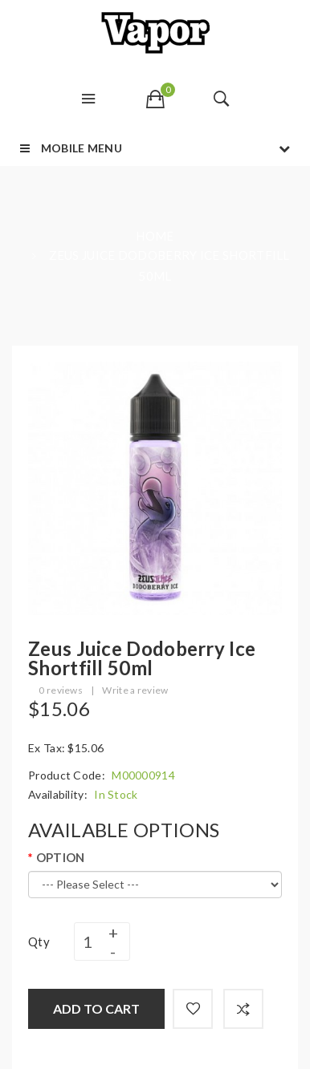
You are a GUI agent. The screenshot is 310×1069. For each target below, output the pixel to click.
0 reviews (61, 690)
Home (154, 236)
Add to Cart (96, 1008)
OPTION (60, 857)
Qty (39, 941)
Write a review (135, 690)
